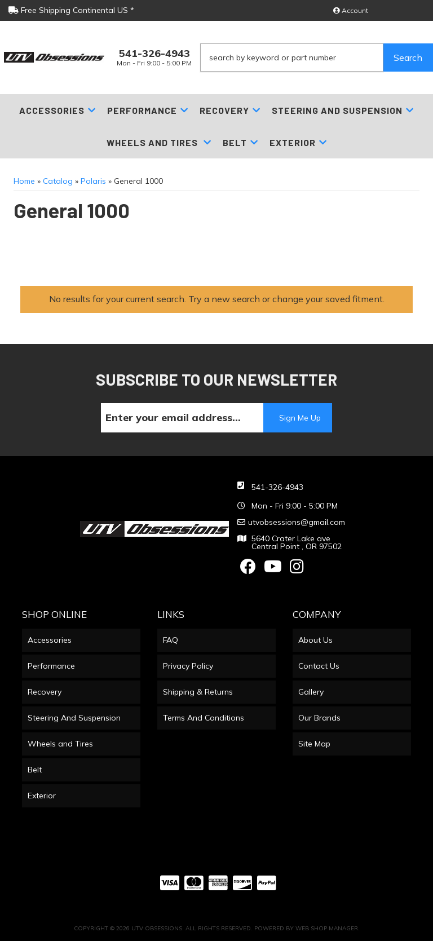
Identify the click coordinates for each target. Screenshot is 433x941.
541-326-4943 (277, 487)
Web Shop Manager (326, 928)
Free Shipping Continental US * (71, 10)
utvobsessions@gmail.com (296, 522)
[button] (316, 57)
